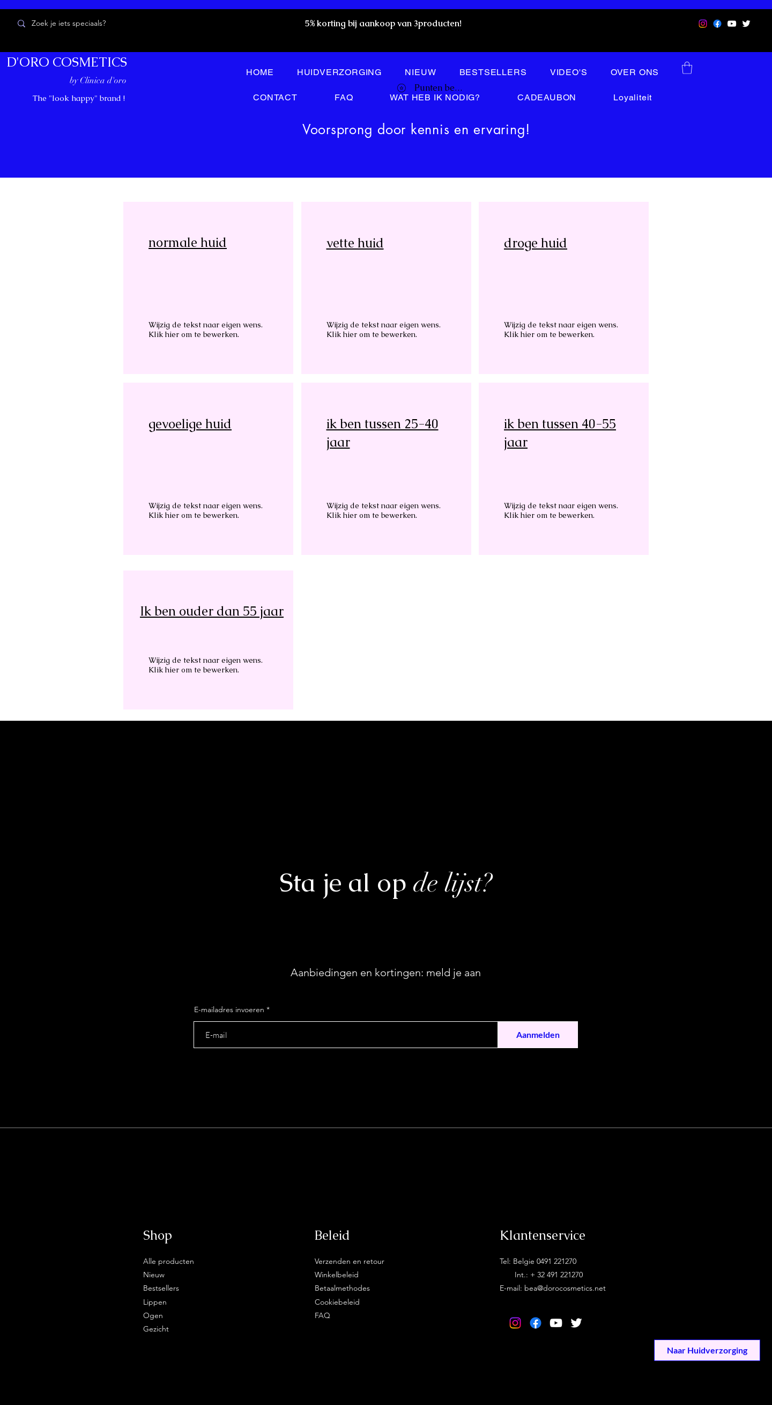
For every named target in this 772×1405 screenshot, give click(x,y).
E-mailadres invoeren (229, 1009)
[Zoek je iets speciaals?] (87, 23)
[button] (687, 68)
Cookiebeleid (337, 1302)
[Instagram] (702, 23)
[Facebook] (717, 23)
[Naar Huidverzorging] (707, 1350)
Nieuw (154, 1274)
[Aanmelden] (538, 1034)
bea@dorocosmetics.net (565, 1288)
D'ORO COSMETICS (67, 62)
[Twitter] (746, 23)
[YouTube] (731, 23)
